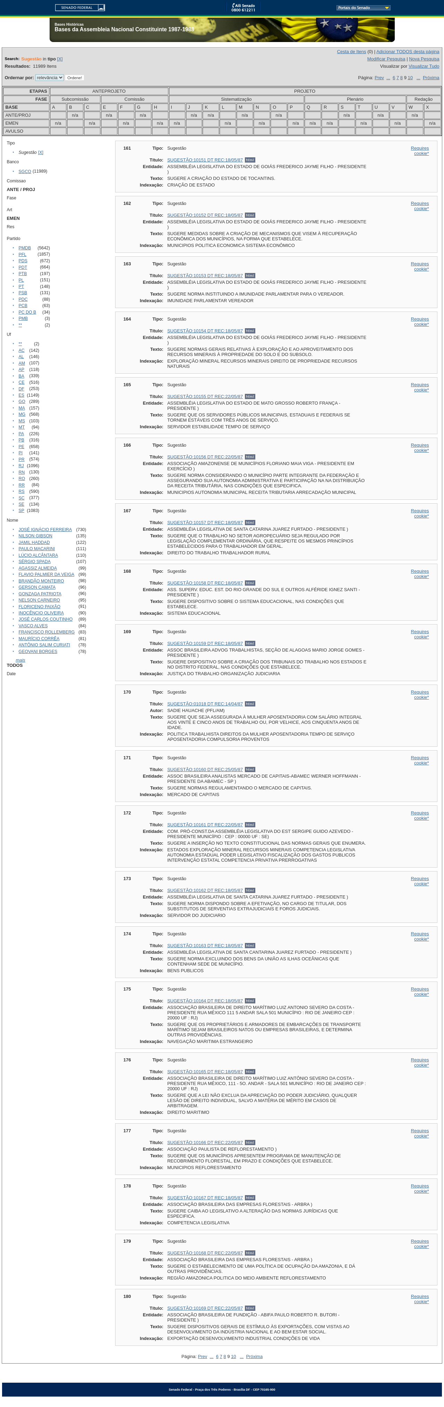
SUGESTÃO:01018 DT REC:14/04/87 (205, 703)
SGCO (25, 171)
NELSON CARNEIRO (39, 600)
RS (22, 491)
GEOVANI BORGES (38, 651)
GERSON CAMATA (37, 587)
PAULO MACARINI (37, 548)
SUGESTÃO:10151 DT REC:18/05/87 (205, 160)
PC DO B (27, 312)
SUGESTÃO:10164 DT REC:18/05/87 (205, 1000)
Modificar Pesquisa (386, 58)
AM (22, 363)
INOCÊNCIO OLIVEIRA (41, 613)
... (388, 77)
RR (22, 485)
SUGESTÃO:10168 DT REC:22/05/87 (205, 1253)
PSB (23, 292)
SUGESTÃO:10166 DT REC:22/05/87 (205, 1142)
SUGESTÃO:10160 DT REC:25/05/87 (205, 769)
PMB (23, 318)
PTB (23, 273)
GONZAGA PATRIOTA (40, 593)
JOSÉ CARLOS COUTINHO (46, 619)
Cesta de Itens (351, 51)
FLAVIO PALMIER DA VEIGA (47, 574)
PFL (23, 254)
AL (21, 356)
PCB (23, 305)
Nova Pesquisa (424, 58)
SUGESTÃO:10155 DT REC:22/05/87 (205, 396)
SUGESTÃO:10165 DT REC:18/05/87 (205, 1071)
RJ (21, 465)
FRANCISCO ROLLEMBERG (47, 632)
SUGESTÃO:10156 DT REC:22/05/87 (205, 457)
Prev (379, 77)
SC (22, 498)
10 (410, 77)
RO (22, 478)
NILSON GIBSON (35, 535)
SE (21, 504)
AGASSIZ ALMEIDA (38, 568)
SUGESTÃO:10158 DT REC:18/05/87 (205, 583)
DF (21, 389)
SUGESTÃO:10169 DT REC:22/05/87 (205, 1308)
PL (21, 280)
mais (20, 660)
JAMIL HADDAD (34, 542)
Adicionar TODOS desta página (407, 51)
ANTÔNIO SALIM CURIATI (44, 645)
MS (22, 421)
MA (22, 408)
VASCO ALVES (33, 625)
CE (22, 382)
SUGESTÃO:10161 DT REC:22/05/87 (205, 824)
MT (22, 427)
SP (21, 510)
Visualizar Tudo (424, 66)
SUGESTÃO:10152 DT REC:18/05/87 (205, 215)
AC (22, 350)
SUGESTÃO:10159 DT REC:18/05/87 (205, 643)
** (20, 325)
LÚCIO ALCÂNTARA (38, 555)
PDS (23, 260)
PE (21, 446)
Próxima (431, 77)
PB (21, 440)
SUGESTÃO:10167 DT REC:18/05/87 (205, 1197)
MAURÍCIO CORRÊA (39, 638)
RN (22, 472)
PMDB (25, 248)
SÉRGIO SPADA (35, 561)
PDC (23, 299)
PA (21, 433)
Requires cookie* (420, 151)
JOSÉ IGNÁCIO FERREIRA (45, 529)
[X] (60, 58)
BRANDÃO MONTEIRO (41, 581)
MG (22, 414)
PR (22, 459)
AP (21, 369)
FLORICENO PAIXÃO (40, 606)
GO (22, 401)
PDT (23, 267)
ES (21, 395)
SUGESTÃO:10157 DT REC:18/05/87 (205, 522)
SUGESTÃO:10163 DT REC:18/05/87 (205, 945)
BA (21, 376)
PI (21, 452)
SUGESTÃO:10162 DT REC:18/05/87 (205, 890)
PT (21, 286)
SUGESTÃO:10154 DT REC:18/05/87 (205, 330)
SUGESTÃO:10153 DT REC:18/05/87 (205, 275)
